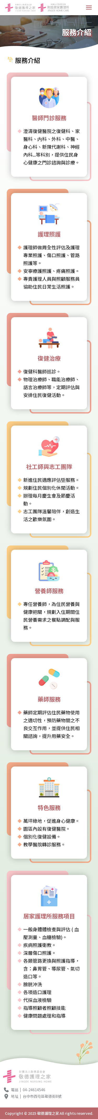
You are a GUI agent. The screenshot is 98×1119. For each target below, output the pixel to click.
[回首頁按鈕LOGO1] (20, 7)
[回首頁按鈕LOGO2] (53, 7)
